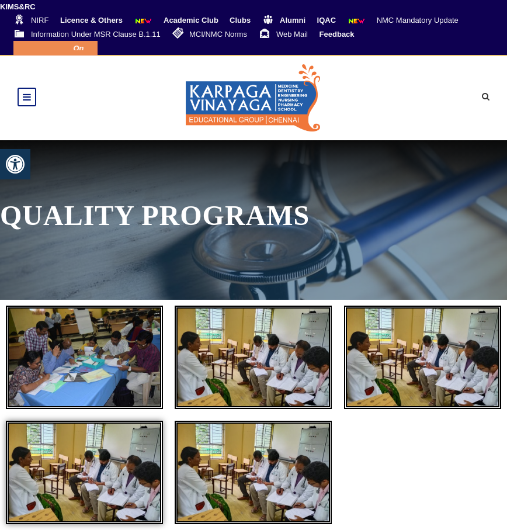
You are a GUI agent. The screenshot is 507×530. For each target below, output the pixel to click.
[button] (15, 164)
